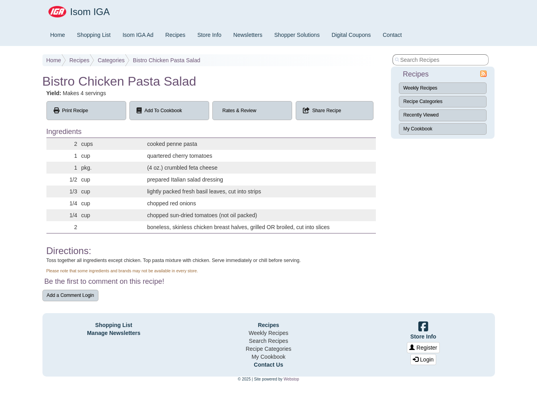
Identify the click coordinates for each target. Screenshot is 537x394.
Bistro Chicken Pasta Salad (166, 60)
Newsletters (247, 35)
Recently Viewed (421, 115)
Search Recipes (268, 341)
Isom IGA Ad (138, 35)
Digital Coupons (351, 35)
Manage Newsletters (114, 333)
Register (423, 347)
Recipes (176, 35)
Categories (111, 60)
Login (423, 359)
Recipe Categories (423, 101)
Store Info (209, 35)
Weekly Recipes (420, 88)
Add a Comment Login (70, 295)
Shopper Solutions (297, 35)
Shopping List (94, 35)
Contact (392, 35)
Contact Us (268, 364)
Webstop (291, 379)
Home (57, 35)
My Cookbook (417, 129)
